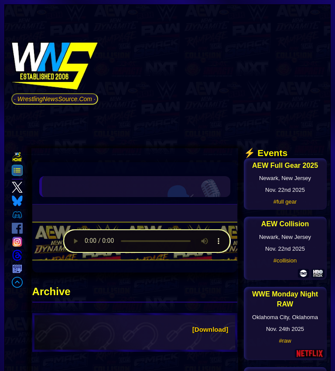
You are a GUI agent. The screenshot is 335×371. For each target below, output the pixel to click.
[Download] (210, 329)
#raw (285, 340)
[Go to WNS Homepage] (54, 68)
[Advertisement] (217, 73)
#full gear (285, 201)
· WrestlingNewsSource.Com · (55, 98)
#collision (285, 260)
